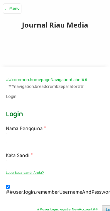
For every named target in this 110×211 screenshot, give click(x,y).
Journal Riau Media (55, 25)
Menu (14, 9)
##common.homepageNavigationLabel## (46, 80)
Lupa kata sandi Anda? (25, 173)
